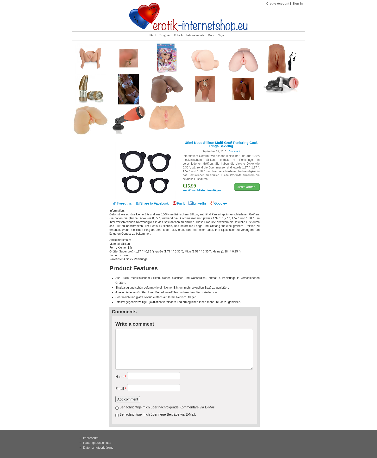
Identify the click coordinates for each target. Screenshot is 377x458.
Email (119, 389)
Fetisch (178, 35)
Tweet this (124, 203)
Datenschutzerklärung (98, 447)
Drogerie (164, 35)
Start (153, 35)
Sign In (297, 3)
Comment (234, 151)
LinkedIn (199, 203)
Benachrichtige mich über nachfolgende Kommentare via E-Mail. (167, 407)
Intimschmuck (195, 35)
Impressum (91, 438)
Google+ (220, 203)
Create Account (277, 3)
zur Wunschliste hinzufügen (202, 190)
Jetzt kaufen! (247, 187)
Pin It (181, 203)
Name (119, 377)
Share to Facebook (154, 203)
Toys (221, 35)
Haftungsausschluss (97, 443)
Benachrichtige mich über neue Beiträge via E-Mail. (157, 414)
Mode (210, 35)
